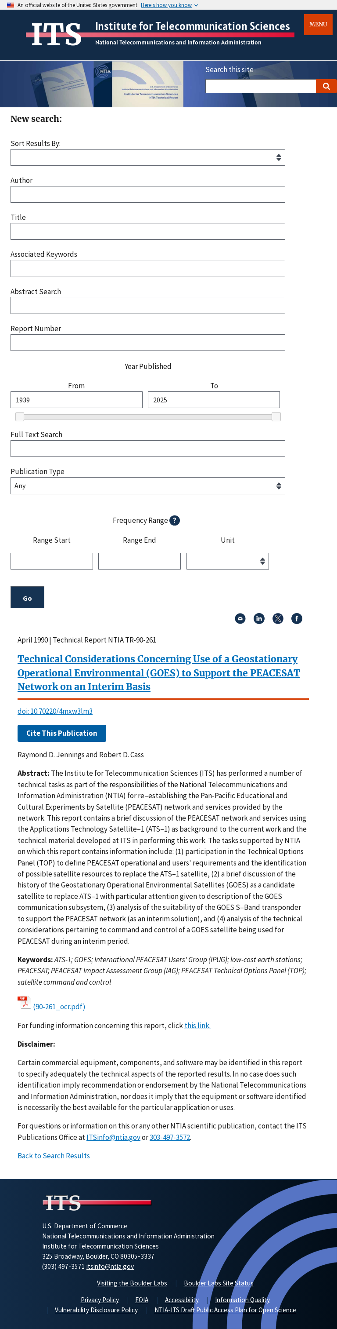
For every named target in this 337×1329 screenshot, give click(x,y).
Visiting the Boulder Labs (132, 1283)
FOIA (141, 1300)
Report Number (36, 329)
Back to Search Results (54, 1156)
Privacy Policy (100, 1300)
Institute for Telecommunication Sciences (192, 26)
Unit (228, 540)
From (76, 386)
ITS (56, 34)
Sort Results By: (36, 143)
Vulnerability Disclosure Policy (96, 1310)
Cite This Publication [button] (61, 733)
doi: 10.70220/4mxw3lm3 (55, 711)
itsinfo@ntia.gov (110, 1266)
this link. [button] (197, 1025)
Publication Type (38, 471)
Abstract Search (36, 292)
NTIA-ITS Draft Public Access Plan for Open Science (225, 1310)
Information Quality (242, 1300)
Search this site (229, 69)
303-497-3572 (170, 1137)
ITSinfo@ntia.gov (113, 1137)
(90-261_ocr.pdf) (59, 1006)
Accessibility (182, 1300)
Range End (139, 540)
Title (18, 217)
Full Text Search (36, 435)
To (214, 386)
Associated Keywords (44, 254)
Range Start (52, 540)
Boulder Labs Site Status (219, 1283)
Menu (318, 24)
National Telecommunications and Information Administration (178, 42)
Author (21, 180)
